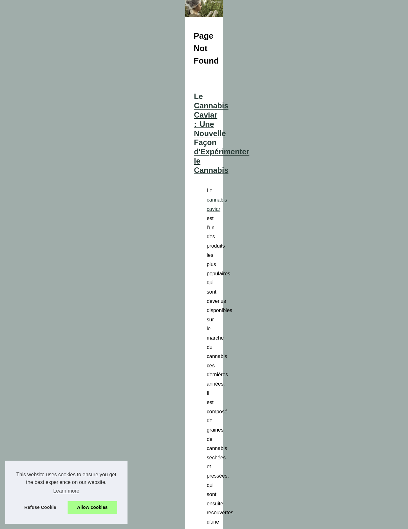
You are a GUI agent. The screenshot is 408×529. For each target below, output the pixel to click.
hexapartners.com (296, 361)
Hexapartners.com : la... (45, 420)
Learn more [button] (66, 491)
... (334, 281)
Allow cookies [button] (92, 507)
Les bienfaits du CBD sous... (50, 448)
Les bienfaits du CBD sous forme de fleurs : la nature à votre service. (237, 428)
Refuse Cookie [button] (40, 507)
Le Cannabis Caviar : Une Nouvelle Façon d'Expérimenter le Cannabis (238, 233)
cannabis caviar (150, 254)
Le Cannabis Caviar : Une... (49, 434)
